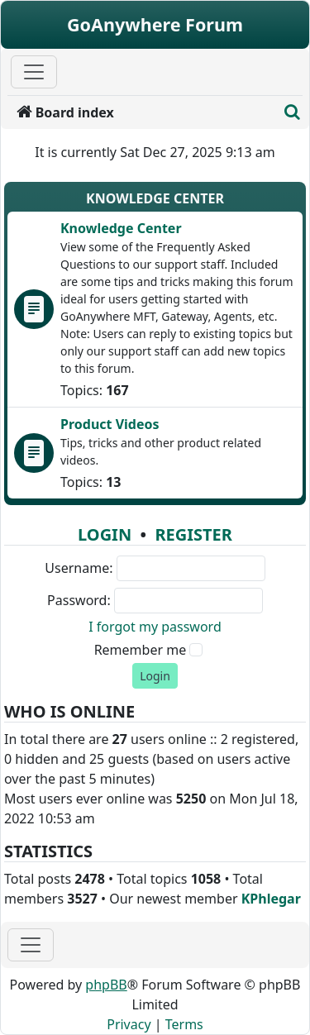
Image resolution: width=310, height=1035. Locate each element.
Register (193, 534)
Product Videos (110, 424)
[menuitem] (142, 112)
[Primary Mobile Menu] (34, 71)
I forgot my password (154, 627)
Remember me (140, 650)
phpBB (105, 984)
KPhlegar (271, 899)
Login (104, 534)
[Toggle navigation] (30, 944)
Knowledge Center (155, 198)
